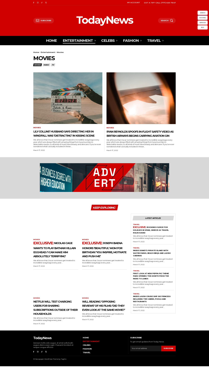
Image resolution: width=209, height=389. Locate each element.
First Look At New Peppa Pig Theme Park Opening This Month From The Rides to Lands (151, 284)
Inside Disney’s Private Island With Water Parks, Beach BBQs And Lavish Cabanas (153, 259)
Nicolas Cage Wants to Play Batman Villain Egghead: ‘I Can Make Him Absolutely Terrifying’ (53, 259)
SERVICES (202, 23)
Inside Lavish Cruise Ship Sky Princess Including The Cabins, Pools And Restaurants (152, 308)
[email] (145, 370)
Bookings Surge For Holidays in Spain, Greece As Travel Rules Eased (153, 236)
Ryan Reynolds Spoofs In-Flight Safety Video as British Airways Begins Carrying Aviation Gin (138, 135)
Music (46, 64)
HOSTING (202, 18)
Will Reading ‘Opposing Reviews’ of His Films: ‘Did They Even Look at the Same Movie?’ (104, 323)
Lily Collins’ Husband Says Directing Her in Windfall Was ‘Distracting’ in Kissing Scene (63, 135)
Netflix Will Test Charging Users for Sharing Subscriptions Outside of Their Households (53, 325)
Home (36, 52)
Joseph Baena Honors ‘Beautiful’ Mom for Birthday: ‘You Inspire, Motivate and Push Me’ (104, 257)
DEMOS (202, 13)
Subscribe (168, 370)
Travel (136, 231)
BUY (202, 27)
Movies (37, 64)
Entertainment (48, 52)
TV (53, 64)
